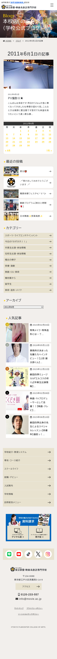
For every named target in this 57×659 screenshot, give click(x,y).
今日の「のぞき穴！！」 (28, 241)
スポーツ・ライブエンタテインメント (28, 235)
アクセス (30, 586)
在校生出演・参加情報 (28, 253)
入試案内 (27, 485)
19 (50, 138)
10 (36, 134)
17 (36, 138)
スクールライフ (27, 469)
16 (28, 138)
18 (43, 138)
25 (43, 142)
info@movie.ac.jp (28, 598)
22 (20, 142)
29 (20, 145)
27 (7, 145)
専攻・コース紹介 (27, 460)
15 (20, 138)
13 (7, 138)
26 (50, 142)
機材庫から (28, 278)
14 (14, 138)
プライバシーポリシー (35, 608)
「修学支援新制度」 (17, 2)
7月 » (49, 150)
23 (28, 142)
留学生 (28, 284)
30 (28, 145)
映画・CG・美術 (28, 272)
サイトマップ (19, 608)
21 (14, 142)
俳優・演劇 (28, 266)
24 (36, 142)
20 (7, 142)
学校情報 (27, 494)
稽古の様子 (28, 260)
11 (43, 134)
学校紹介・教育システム (27, 452)
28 (14, 145)
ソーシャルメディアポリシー (28, 614)
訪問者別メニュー (27, 502)
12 (50, 134)
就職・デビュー (27, 477)
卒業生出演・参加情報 (28, 248)
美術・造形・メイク (28, 290)
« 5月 (7, 150)
